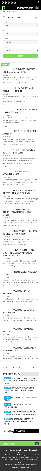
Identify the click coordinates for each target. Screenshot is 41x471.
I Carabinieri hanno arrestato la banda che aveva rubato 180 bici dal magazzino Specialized (19, 253)
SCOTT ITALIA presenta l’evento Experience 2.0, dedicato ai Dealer (19, 70)
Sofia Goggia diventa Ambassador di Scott (15, 172)
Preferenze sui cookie (22, 465)
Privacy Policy (9, 465)
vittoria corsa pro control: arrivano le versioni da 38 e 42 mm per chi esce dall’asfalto (20, 413)
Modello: (6, 39)
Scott (4, 167)
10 (33, 367)
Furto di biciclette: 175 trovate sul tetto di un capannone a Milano (19, 191)
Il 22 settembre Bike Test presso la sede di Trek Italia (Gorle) (20, 111)
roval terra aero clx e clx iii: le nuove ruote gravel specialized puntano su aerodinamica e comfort (20, 380)
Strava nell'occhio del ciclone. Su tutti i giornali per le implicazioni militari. (19, 212)
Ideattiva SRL (25, 467)
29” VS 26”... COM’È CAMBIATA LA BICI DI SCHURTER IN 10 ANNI (19, 151)
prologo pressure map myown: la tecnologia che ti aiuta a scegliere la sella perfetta (18, 421)
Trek (4, 105)
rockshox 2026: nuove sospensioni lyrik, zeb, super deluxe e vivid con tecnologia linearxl (19, 390)
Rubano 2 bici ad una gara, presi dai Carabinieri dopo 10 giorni (20, 232)
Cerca (20, 56)
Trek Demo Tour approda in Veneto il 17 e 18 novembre (18, 89)
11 (37, 367)
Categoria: (6, 22)
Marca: (5, 30)
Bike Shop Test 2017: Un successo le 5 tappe (16, 292)
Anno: (5, 47)
